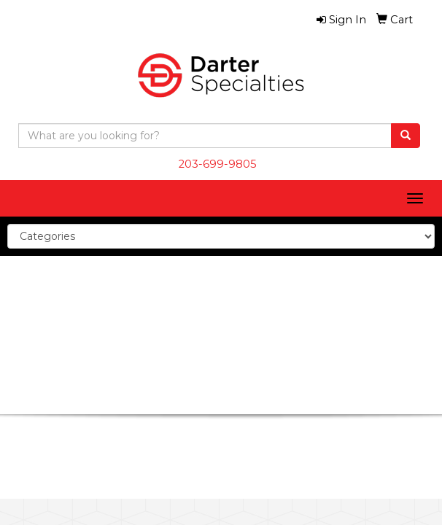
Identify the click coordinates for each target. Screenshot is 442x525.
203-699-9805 (218, 164)
